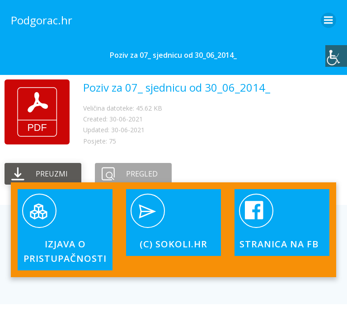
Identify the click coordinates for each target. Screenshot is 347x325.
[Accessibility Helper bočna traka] (336, 56)
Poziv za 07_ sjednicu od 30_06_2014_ (176, 87)
